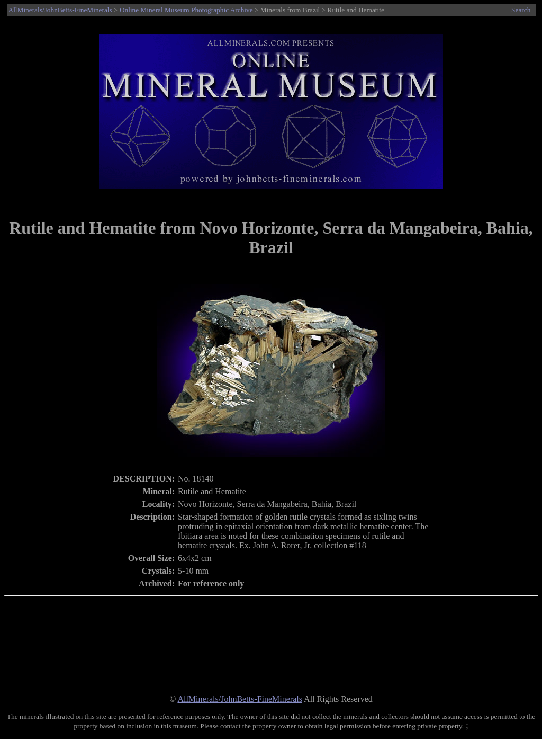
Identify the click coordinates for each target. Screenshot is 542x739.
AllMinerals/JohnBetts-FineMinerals (60, 10)
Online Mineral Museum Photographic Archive (186, 10)
